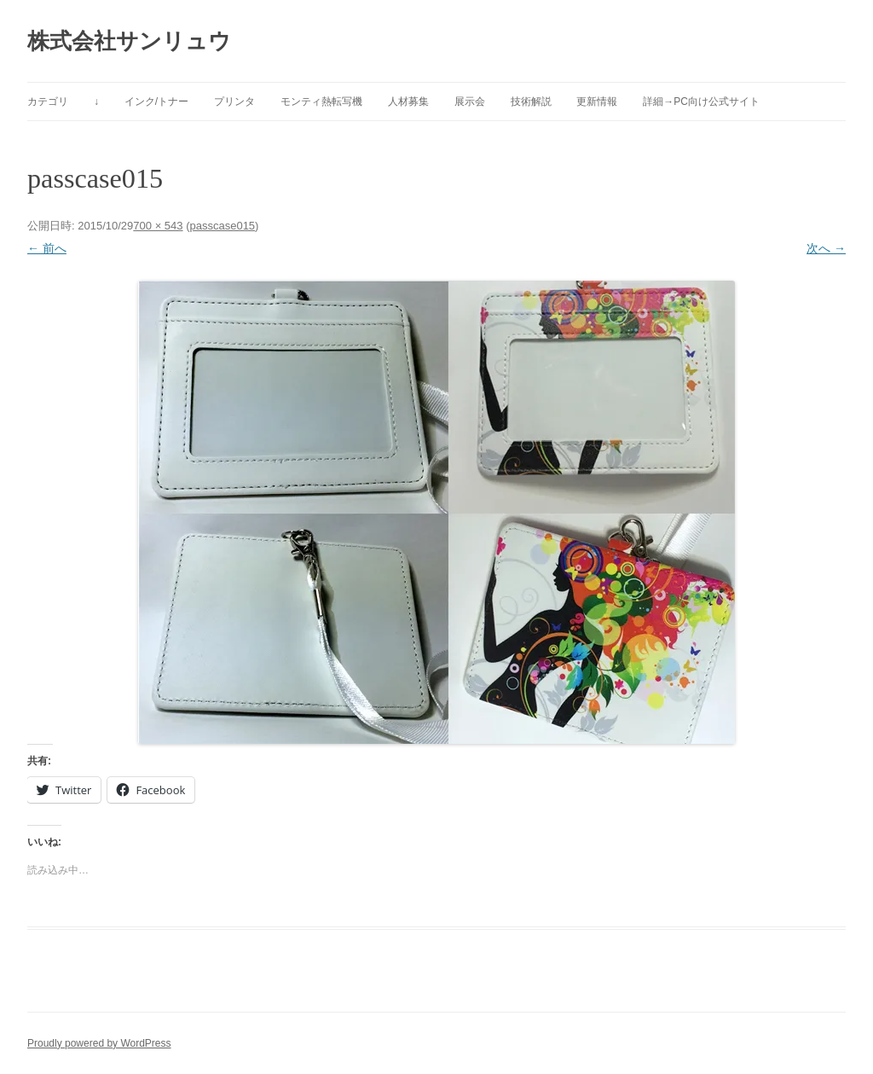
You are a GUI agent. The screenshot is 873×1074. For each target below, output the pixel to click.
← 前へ (46, 248)
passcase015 (222, 225)
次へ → (826, 248)
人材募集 (408, 101)
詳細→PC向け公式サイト (701, 101)
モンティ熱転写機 (321, 101)
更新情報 (596, 101)
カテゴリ (47, 101)
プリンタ (234, 101)
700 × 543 (157, 225)
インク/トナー (156, 101)
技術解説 (531, 101)
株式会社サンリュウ (129, 41)
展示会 (469, 101)
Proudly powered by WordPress (99, 1043)
